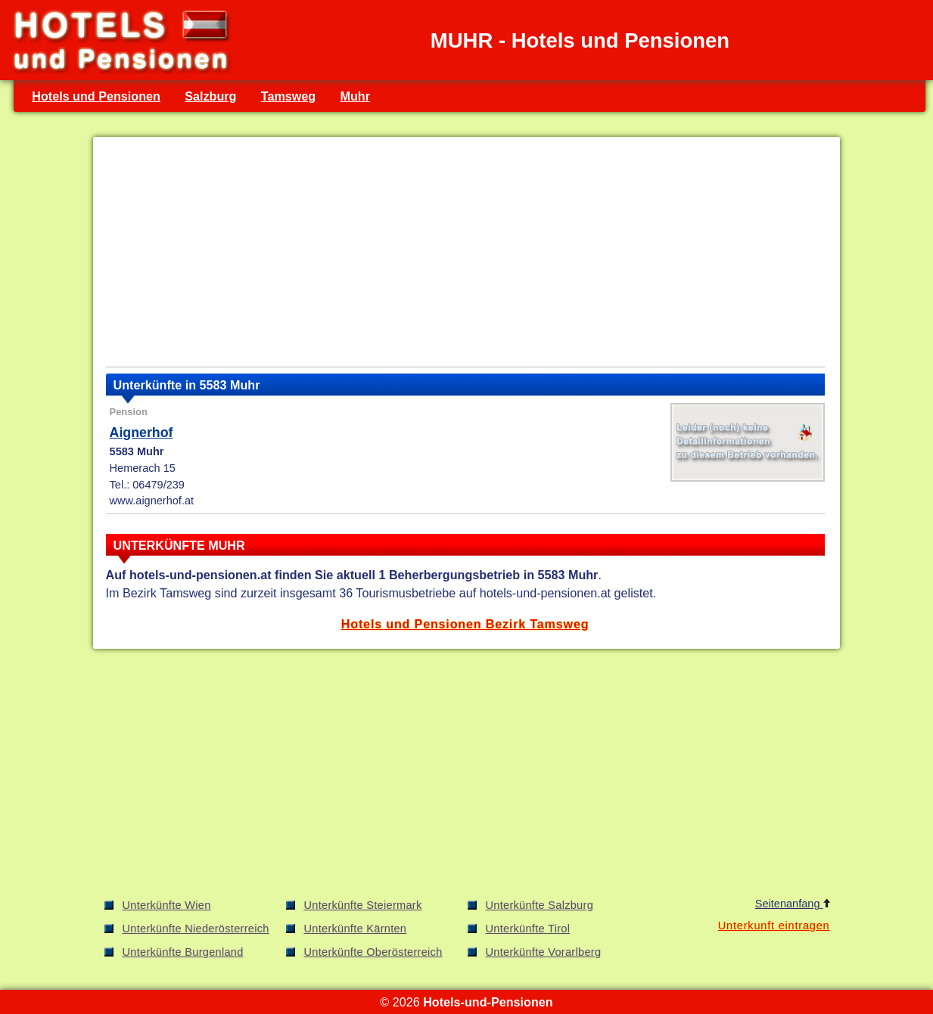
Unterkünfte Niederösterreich (196, 929)
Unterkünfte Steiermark (363, 905)
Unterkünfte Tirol (528, 929)
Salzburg (210, 96)
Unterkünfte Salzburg (540, 905)
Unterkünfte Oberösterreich (373, 952)
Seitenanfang (792, 904)
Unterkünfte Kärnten (355, 929)
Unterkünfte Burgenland (183, 952)
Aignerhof (141, 432)
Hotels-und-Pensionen (487, 1002)
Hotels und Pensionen (96, 96)
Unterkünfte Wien (167, 905)
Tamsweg (288, 96)
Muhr (355, 96)
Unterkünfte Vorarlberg (544, 952)
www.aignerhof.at (152, 501)
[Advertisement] (465, 255)
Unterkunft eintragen (774, 925)
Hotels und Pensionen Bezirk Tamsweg (465, 624)
